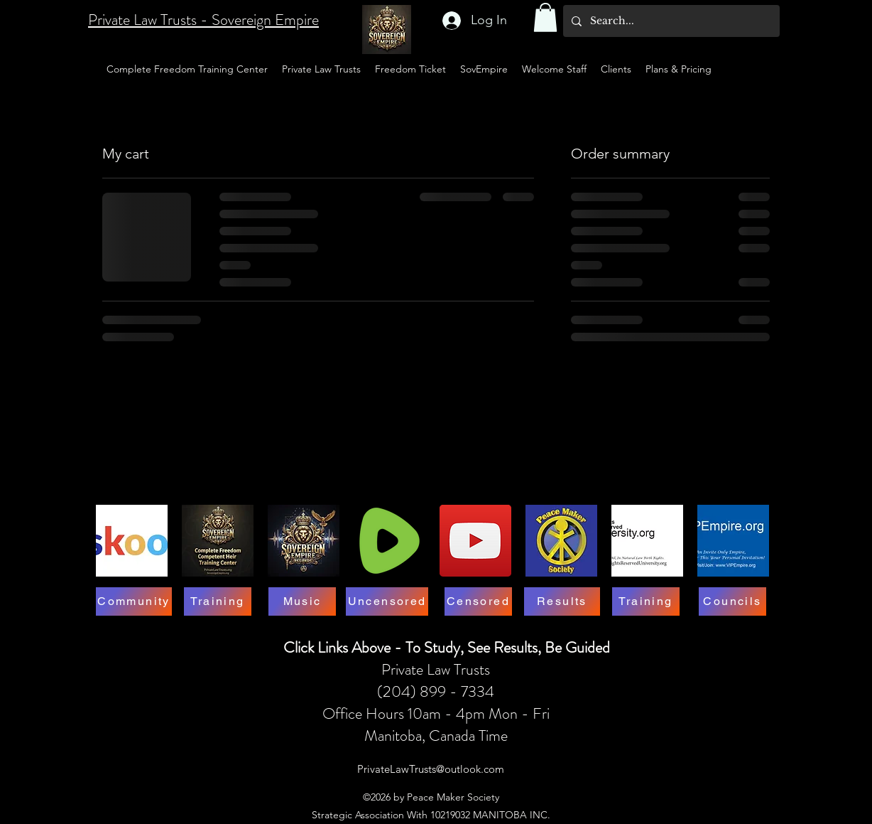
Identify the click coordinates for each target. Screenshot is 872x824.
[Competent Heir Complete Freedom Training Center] (218, 541)
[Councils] (732, 601)
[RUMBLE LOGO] (389, 541)
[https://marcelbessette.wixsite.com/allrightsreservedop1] (647, 541)
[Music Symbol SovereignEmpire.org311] (303, 541)
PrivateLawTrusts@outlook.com (430, 769)
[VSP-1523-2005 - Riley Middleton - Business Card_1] (733, 541)
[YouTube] (475, 541)
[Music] (302, 601)
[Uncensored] (387, 601)
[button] (545, 17)
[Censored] (478, 601)
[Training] (217, 601)
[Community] (134, 601)
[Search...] (670, 21)
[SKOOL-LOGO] (132, 541)
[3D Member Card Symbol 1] (561, 541)
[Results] (562, 601)
